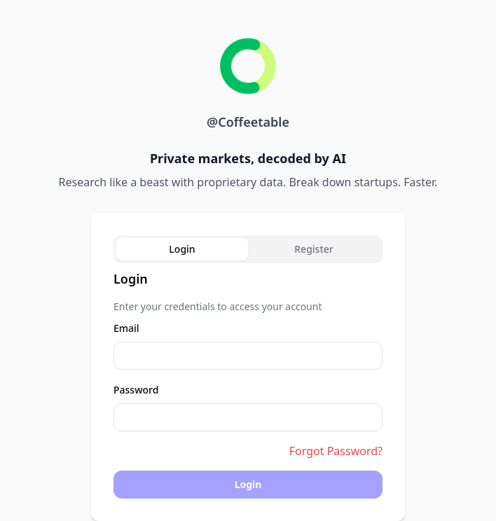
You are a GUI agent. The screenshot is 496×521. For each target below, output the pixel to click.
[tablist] (248, 249)
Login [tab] (182, 249)
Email (126, 328)
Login (248, 484)
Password (135, 389)
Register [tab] (313, 249)
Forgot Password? (336, 451)
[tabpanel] (248, 384)
